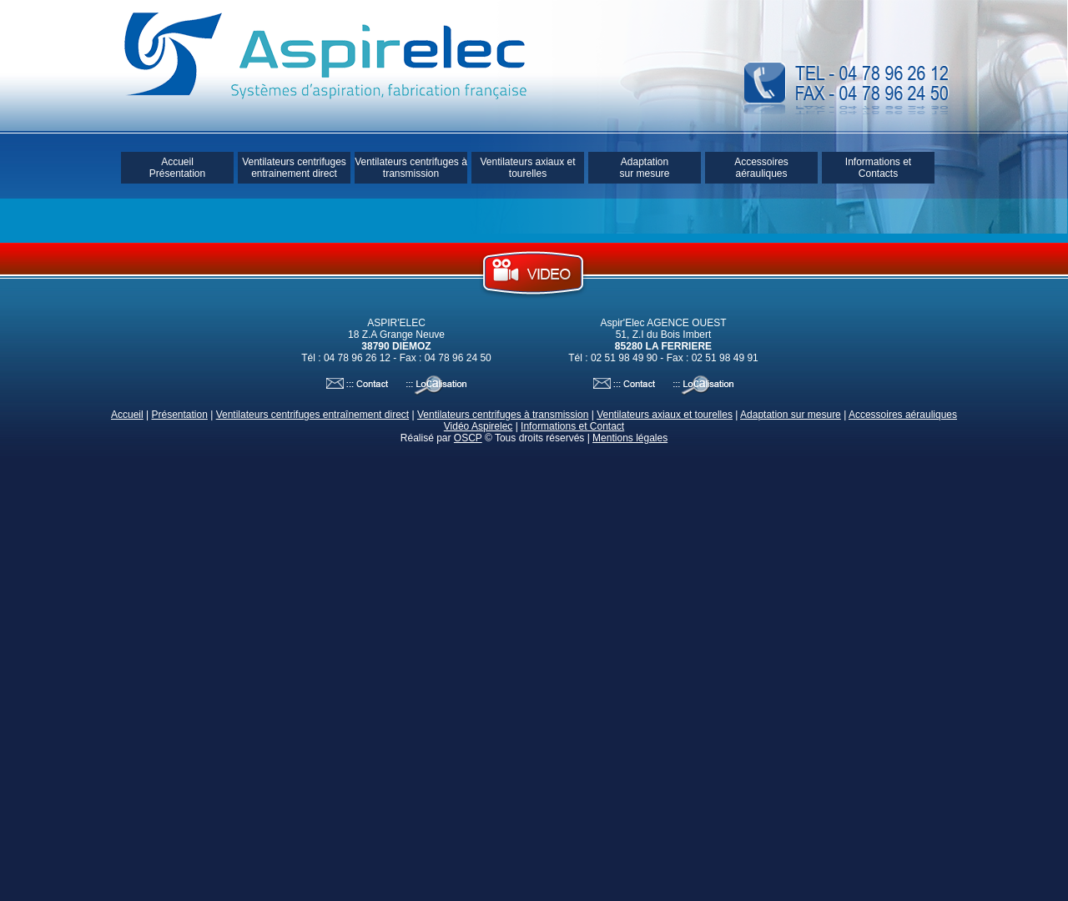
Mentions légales (630, 438)
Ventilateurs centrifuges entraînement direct (312, 414)
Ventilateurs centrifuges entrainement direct (294, 167)
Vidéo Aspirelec (478, 426)
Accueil (127, 414)
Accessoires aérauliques (761, 167)
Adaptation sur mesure (644, 167)
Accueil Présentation (177, 167)
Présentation (179, 414)
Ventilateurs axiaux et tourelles (527, 167)
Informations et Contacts (878, 167)
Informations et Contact (572, 426)
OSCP (468, 438)
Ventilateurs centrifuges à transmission (411, 167)
